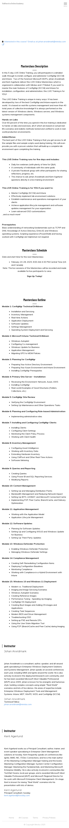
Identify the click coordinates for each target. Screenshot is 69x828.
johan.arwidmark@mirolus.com (18, 704)
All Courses (23, 818)
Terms (35, 818)
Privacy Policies (49, 818)
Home (11, 818)
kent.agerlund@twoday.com (17, 795)
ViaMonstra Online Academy (12, 3)
